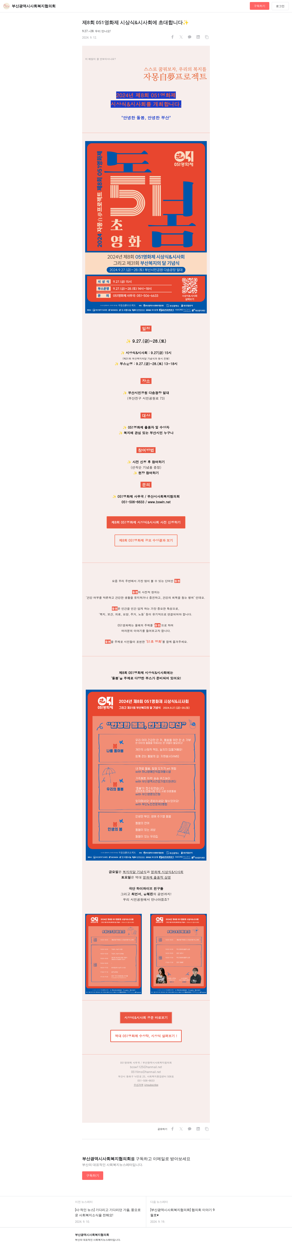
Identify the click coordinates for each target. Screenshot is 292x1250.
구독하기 (259, 6)
